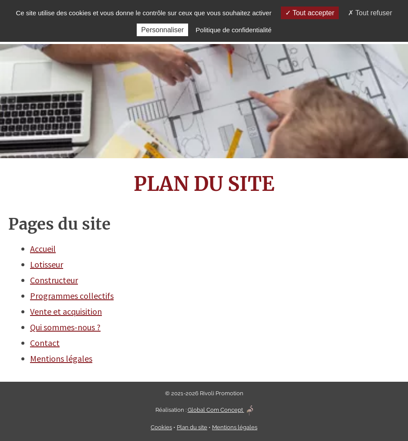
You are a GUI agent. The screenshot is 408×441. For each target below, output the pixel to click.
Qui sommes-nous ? (65, 327)
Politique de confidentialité (233, 30)
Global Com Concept (220, 410)
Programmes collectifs (72, 295)
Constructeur (54, 280)
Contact (45, 342)
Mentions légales (61, 358)
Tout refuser (370, 13)
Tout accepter (309, 13)
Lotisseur (46, 264)
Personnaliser (162, 30)
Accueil (43, 248)
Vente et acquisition (66, 311)
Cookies (161, 427)
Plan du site (192, 427)
